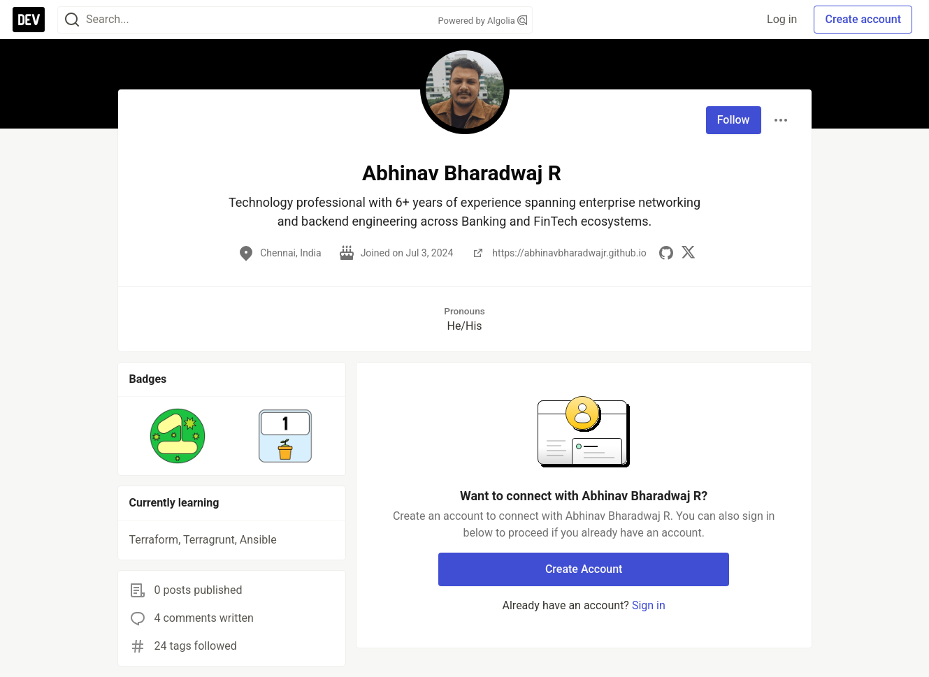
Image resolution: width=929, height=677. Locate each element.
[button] (177, 436)
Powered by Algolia (482, 20)
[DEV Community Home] (28, 20)
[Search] (72, 20)
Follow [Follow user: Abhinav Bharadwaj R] (733, 119)
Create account (863, 19)
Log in (782, 19)
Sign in (648, 605)
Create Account (584, 569)
